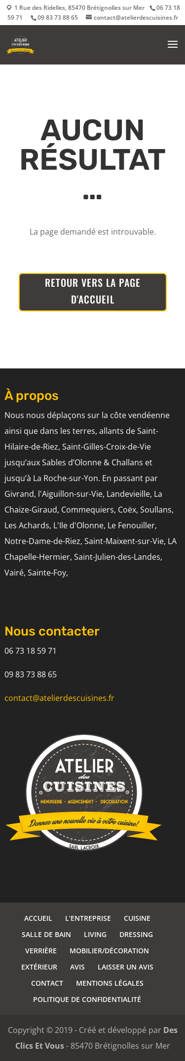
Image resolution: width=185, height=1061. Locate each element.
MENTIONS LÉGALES (110, 983)
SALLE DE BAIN (46, 934)
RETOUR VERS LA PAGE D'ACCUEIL (93, 290)
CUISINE (137, 918)
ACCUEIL (38, 918)
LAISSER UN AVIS (125, 966)
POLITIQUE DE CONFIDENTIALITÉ (87, 999)
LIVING (95, 934)
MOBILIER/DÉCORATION (109, 950)
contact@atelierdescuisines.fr (59, 698)
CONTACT (47, 983)
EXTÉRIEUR (39, 966)
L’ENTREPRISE (88, 918)
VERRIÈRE (41, 950)
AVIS (77, 966)
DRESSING (136, 934)
